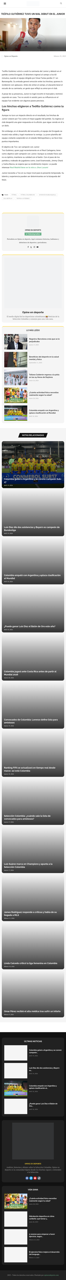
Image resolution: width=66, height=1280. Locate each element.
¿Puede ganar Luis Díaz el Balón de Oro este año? (29, 626)
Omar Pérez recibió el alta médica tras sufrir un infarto (32, 1011)
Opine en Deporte (9, 56)
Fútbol (14, 195)
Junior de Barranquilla (47, 195)
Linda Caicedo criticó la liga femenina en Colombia (30, 963)
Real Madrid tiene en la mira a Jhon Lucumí (29, 167)
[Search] (61, 3)
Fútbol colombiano (28, 195)
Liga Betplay (7, 198)
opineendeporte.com (51, 1275)
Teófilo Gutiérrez (23, 198)
